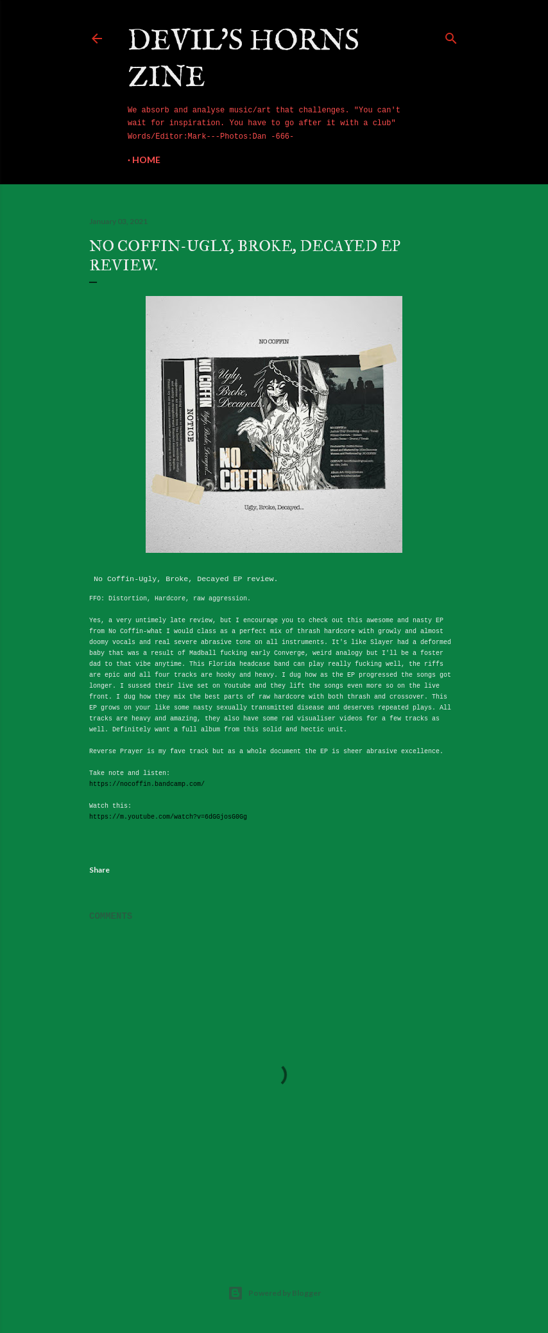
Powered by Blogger (274, 1293)
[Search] (451, 36)
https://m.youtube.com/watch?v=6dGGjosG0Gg (168, 817)
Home (146, 159)
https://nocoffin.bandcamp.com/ (147, 784)
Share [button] (99, 870)
